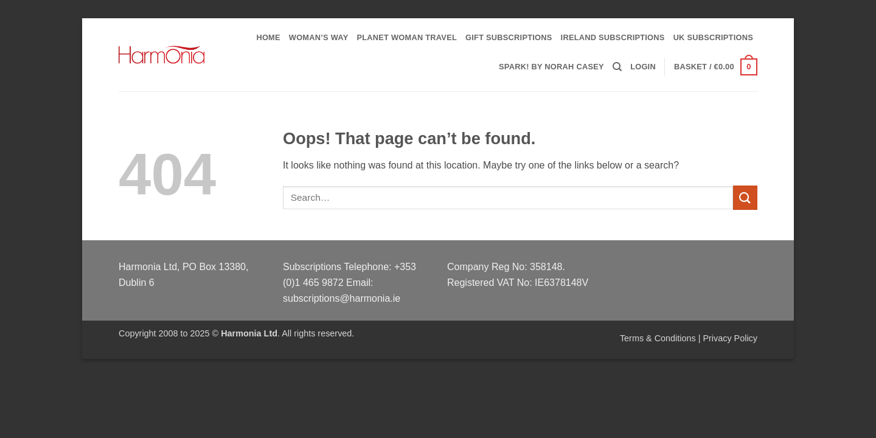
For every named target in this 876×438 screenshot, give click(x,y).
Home (268, 37)
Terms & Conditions (658, 338)
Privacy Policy (730, 338)
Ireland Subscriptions (613, 37)
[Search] (617, 66)
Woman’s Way (319, 37)
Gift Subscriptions (508, 37)
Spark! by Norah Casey (551, 66)
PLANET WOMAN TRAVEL (406, 37)
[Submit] (745, 197)
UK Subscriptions (713, 37)
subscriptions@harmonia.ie (341, 298)
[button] (643, 67)
